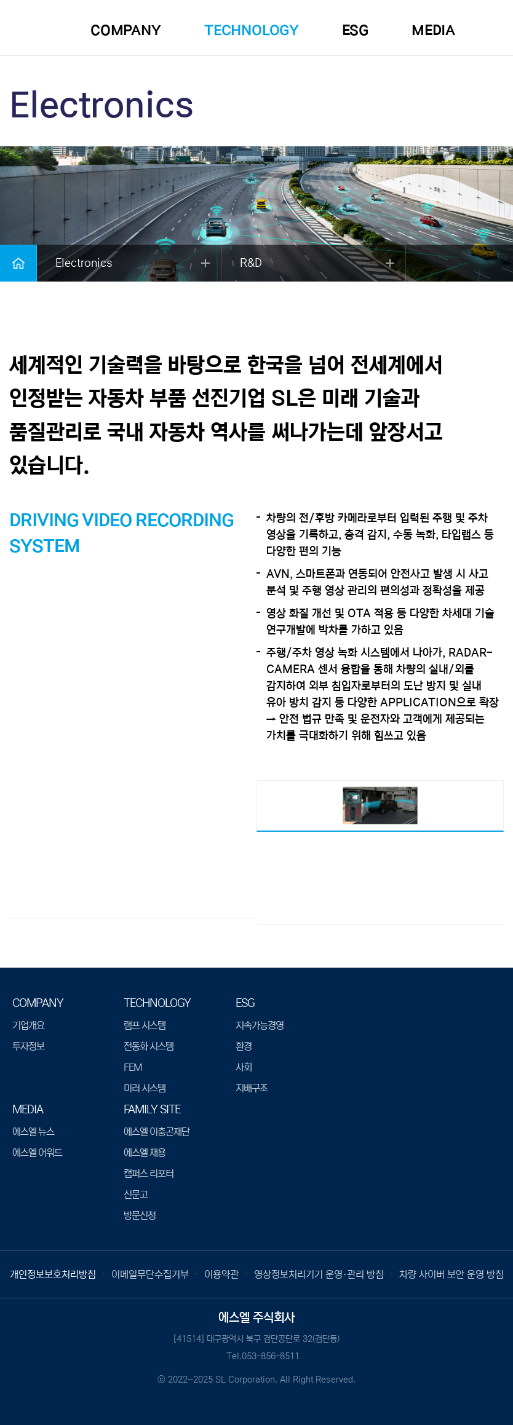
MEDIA (433, 30)
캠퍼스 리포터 (148, 1173)
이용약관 (221, 1274)
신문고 (136, 1194)
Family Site (152, 1109)
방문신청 (140, 1215)
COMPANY (125, 30)
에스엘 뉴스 (33, 1131)
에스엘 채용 (144, 1152)
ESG (355, 30)
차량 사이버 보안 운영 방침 (451, 1274)
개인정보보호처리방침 (53, 1274)
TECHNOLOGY (251, 30)
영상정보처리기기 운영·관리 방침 (319, 1274)
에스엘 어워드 (37, 1152)
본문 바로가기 (0, 0)
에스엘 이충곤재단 (156, 1131)
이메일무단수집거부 (150, 1274)
